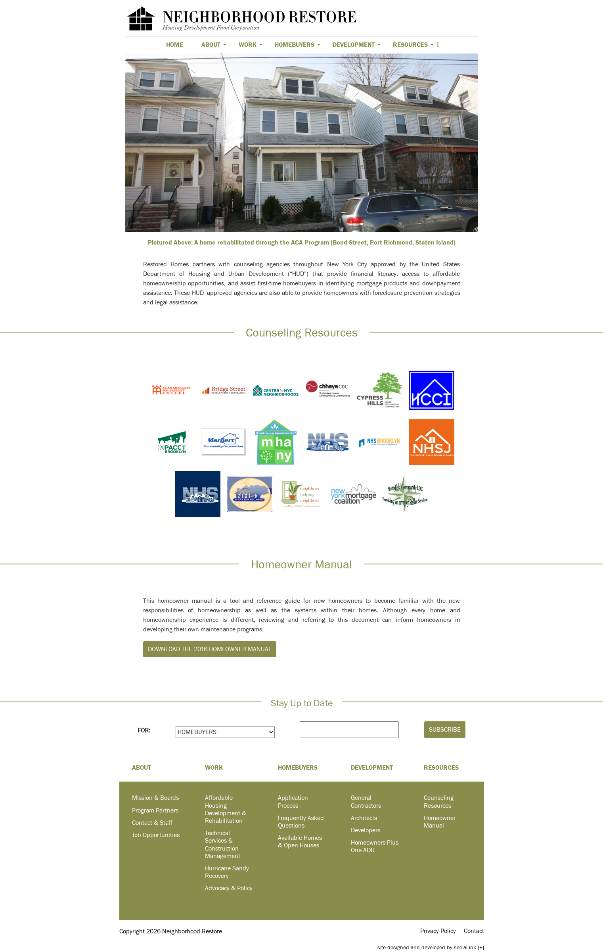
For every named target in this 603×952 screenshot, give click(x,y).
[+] (481, 947)
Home (174, 44)
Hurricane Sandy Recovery (227, 872)
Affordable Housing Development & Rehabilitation (225, 809)
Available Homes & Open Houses (300, 841)
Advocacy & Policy (229, 888)
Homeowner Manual (440, 821)
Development (357, 44)
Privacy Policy (438, 931)
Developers (365, 830)
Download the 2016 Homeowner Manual (210, 649)
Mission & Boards (155, 797)
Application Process (293, 801)
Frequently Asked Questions (301, 821)
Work (250, 44)
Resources (413, 44)
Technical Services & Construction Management (222, 845)
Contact (474, 931)
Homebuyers (297, 44)
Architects (364, 818)
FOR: (144, 730)
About (213, 44)
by (426, 947)
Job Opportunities (156, 835)
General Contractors (366, 801)
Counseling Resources (439, 801)
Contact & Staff (152, 822)
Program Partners (155, 810)
